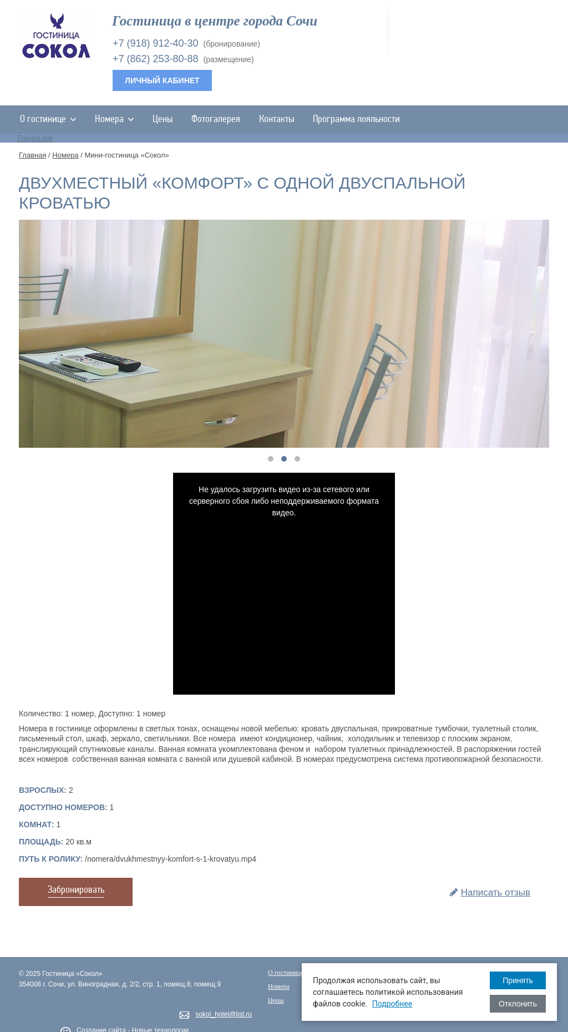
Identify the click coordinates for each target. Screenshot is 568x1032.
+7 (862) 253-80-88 (156, 58)
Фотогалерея (215, 119)
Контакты (276, 119)
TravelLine (35, 138)
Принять (518, 980)
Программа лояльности (356, 119)
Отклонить (518, 1003)
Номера (114, 119)
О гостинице (48, 119)
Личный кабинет (162, 80)
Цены (163, 119)
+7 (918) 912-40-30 (156, 43)
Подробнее (392, 1003)
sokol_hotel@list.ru (223, 1014)
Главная (32, 155)
